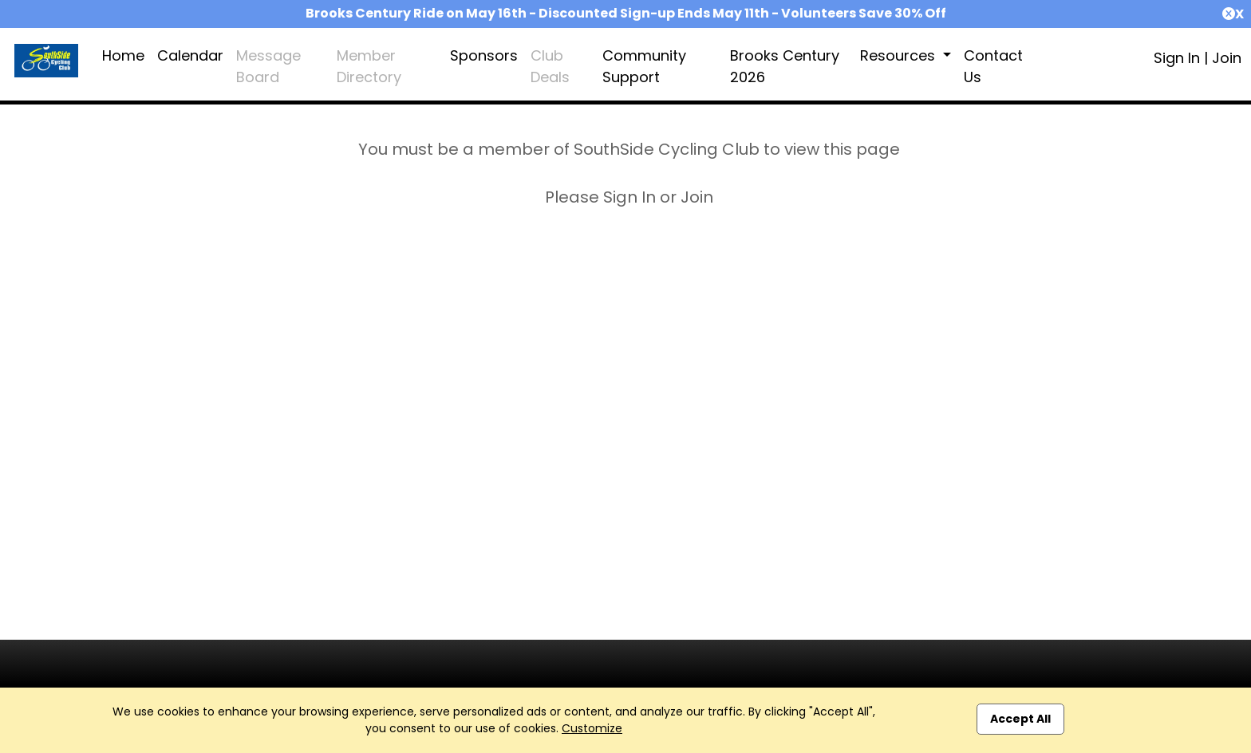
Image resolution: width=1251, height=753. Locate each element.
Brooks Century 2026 (784, 66)
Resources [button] (899, 55)
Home (123, 55)
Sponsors (484, 55)
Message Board (268, 66)
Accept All (1020, 719)
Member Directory (369, 66)
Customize (592, 728)
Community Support (644, 66)
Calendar (190, 55)
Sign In (1177, 58)
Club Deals (550, 66)
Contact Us (993, 66)
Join (1226, 58)
